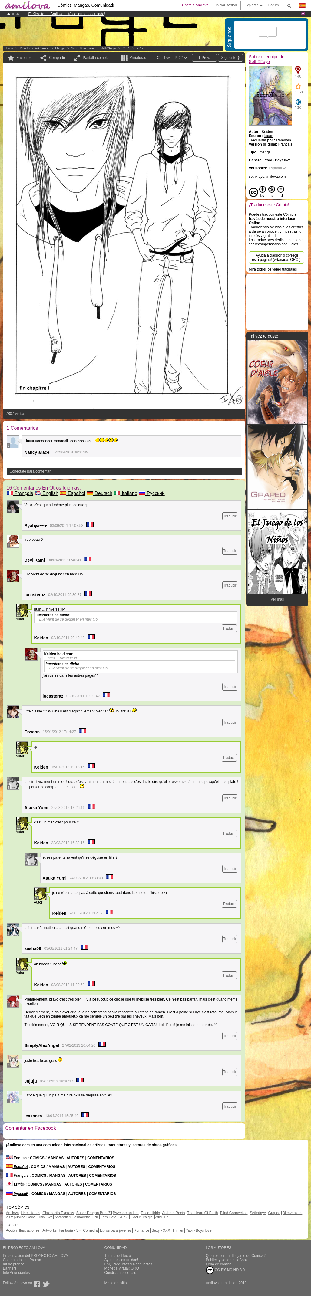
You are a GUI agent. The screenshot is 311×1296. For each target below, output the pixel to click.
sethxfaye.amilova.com (267, 176)
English (46, 493)
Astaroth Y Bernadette (72, 1217)
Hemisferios (30, 1213)
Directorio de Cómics (34, 48)
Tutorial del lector (118, 1256)
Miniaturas (137, 58)
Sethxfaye (258, 1213)
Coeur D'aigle (142, 1217)
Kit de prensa (14, 1264)
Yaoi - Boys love (82, 48)
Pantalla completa (97, 58)
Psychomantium (125, 1213)
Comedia (90, 1230)
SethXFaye (108, 48)
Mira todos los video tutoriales (273, 269)
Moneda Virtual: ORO (121, 1268)
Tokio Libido (150, 1213)
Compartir (57, 58)
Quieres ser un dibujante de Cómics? (236, 1256)
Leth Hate (108, 1217)
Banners (10, 1268)
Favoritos (24, 58)
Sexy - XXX (160, 1230)
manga (60, 48)
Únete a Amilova (195, 5)
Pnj (166, 1217)
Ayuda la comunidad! (121, 1260)
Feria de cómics (219, 1264)
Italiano (125, 493)
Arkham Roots (173, 1213)
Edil (95, 1217)
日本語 (15, 1184)
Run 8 (123, 1217)
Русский (152, 493)
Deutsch (99, 493)
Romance (141, 1230)
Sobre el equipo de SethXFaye (267, 59)
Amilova (12, 1213)
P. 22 (140, 48)
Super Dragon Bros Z (93, 1213)
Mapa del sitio (115, 1283)
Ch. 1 (126, 48)
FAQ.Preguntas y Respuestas (128, 1264)
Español (72, 493)
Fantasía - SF (70, 1230)
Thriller (178, 1230)
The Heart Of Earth (202, 1213)
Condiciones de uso (120, 1273)
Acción (11, 1230)
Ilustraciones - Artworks (38, 1230)
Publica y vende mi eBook (227, 1260)
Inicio (9, 48)
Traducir (230, 516)
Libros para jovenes (116, 1230)
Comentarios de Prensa (22, 1260)
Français (20, 493)
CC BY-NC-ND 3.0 (225, 1270)
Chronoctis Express (58, 1213)
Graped (274, 1213)
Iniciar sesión (226, 5)
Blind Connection (234, 1213)
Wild (158, 1217)
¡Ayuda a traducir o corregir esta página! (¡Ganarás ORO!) (276, 257)
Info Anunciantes (16, 1273)
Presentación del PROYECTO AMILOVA (35, 1256)
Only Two (45, 1217)
